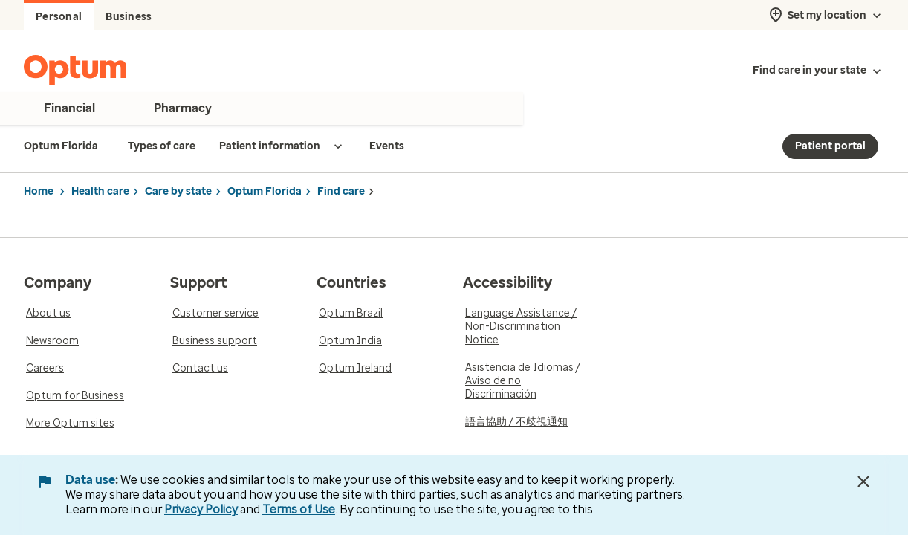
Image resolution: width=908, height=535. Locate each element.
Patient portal (830, 146)
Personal (59, 16)
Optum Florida (264, 191)
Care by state (178, 191)
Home (38, 191)
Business (129, 16)
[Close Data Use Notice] (863, 481)
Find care (341, 191)
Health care (100, 191)
